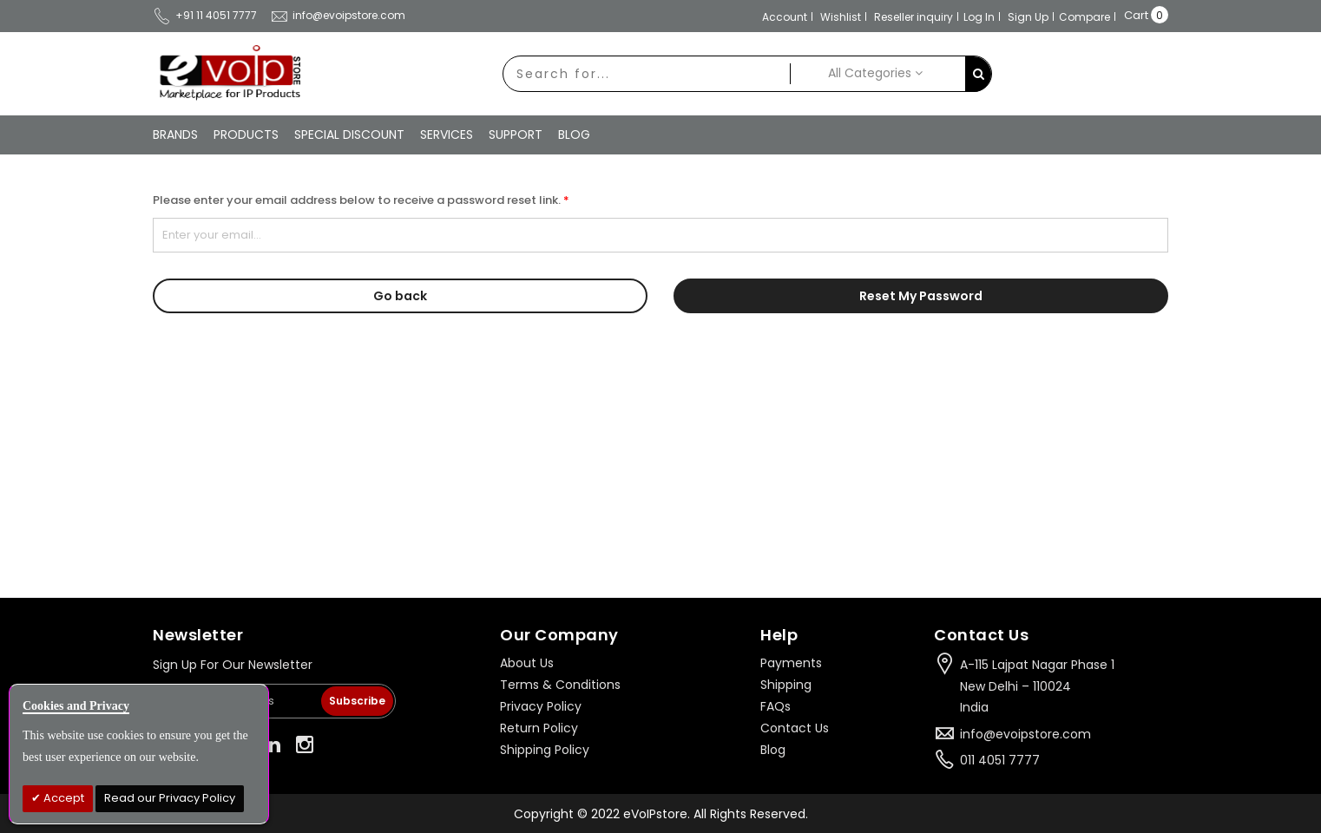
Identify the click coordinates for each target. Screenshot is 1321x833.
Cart (1136, 15)
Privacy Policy (541, 706)
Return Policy (539, 728)
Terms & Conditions (560, 684)
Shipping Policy (544, 749)
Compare (1084, 17)
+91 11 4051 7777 (205, 15)
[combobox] (646, 73)
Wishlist (840, 17)
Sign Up (1028, 17)
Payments (791, 663)
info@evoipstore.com (337, 15)
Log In (979, 17)
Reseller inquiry (913, 17)
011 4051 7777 (1000, 760)
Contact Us (794, 728)
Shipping (786, 684)
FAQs (775, 706)
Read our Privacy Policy (169, 798)
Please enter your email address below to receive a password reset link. (357, 200)
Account (784, 17)
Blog (772, 749)
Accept (62, 798)
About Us (527, 663)
